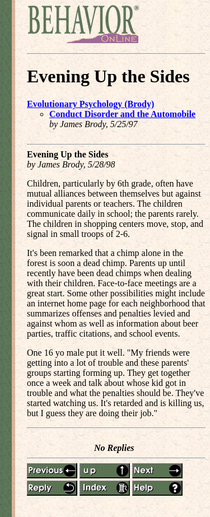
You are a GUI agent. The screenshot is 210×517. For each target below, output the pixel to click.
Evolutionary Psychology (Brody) (90, 104)
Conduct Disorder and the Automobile (122, 114)
